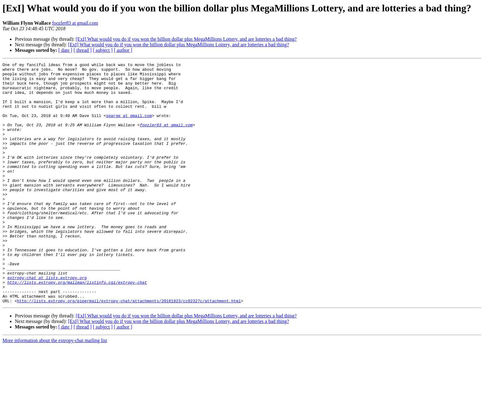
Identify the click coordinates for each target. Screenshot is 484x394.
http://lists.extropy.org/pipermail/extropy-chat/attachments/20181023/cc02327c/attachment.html (129, 349)
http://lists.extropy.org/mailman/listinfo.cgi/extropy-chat (77, 326)
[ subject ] (103, 50)
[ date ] (65, 50)
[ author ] (123, 50)
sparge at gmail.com (129, 126)
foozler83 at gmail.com (75, 23)
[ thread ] (82, 50)
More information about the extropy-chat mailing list (54, 388)
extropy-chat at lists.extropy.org (47, 321)
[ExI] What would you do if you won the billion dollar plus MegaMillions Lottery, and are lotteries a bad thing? (186, 39)
